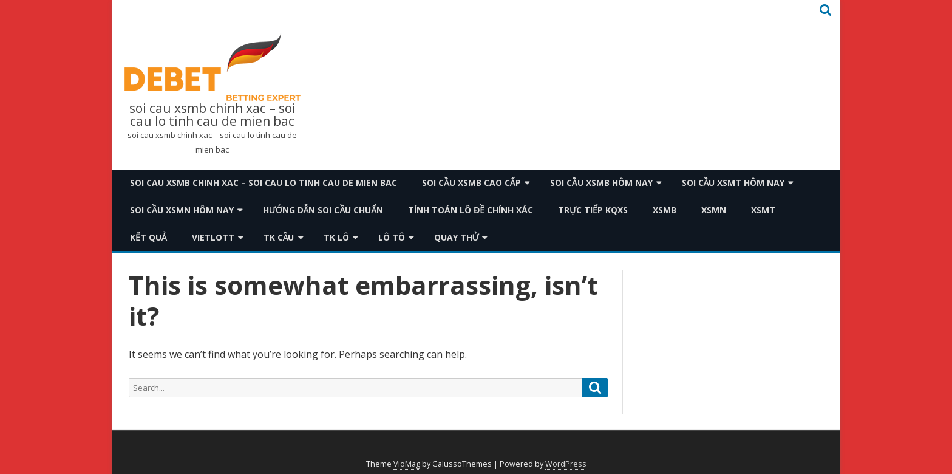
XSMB (664, 210)
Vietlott (213, 237)
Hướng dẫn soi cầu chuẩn (323, 210)
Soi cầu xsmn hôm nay (182, 210)
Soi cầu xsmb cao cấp (471, 182)
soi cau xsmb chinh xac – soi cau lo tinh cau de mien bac (212, 115)
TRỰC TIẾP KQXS (593, 210)
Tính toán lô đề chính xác (470, 210)
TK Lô (336, 237)
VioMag (406, 464)
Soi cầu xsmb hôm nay (601, 182)
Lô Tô (391, 237)
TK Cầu (279, 237)
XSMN (713, 210)
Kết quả (148, 237)
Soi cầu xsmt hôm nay (733, 182)
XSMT (763, 210)
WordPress (565, 464)
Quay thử (456, 237)
